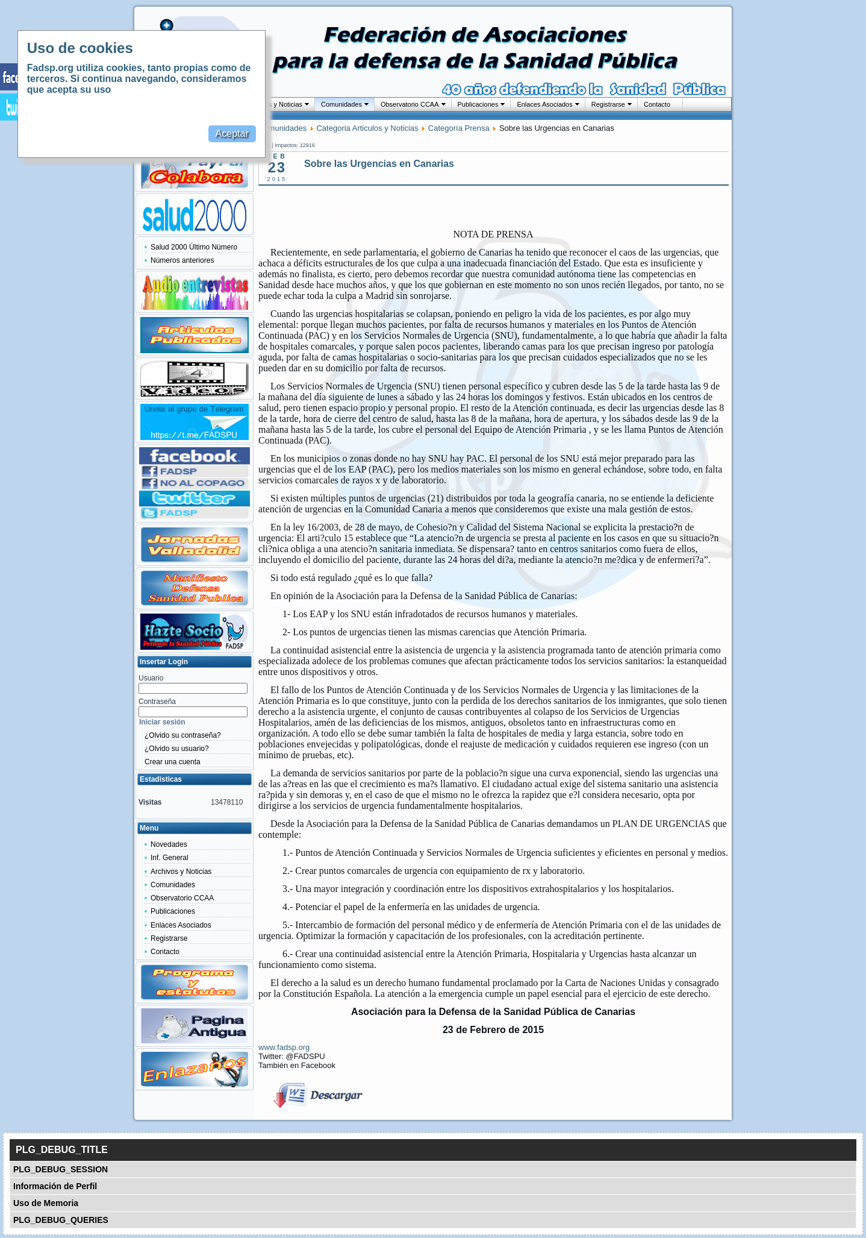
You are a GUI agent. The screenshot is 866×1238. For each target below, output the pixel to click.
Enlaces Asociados (544, 104)
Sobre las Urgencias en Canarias (379, 164)
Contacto (657, 104)
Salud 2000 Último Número (194, 247)
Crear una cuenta (173, 762)
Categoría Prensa (459, 128)
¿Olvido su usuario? (177, 748)
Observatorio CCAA (410, 104)
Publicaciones (478, 104)
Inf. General (169, 857)
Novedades (169, 844)
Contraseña (157, 701)
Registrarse (608, 104)
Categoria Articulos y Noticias (367, 128)
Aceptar (232, 133)
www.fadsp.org (284, 1047)
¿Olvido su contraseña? (183, 735)
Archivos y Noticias (274, 104)
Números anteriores (182, 260)
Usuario (151, 678)
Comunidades (341, 104)
